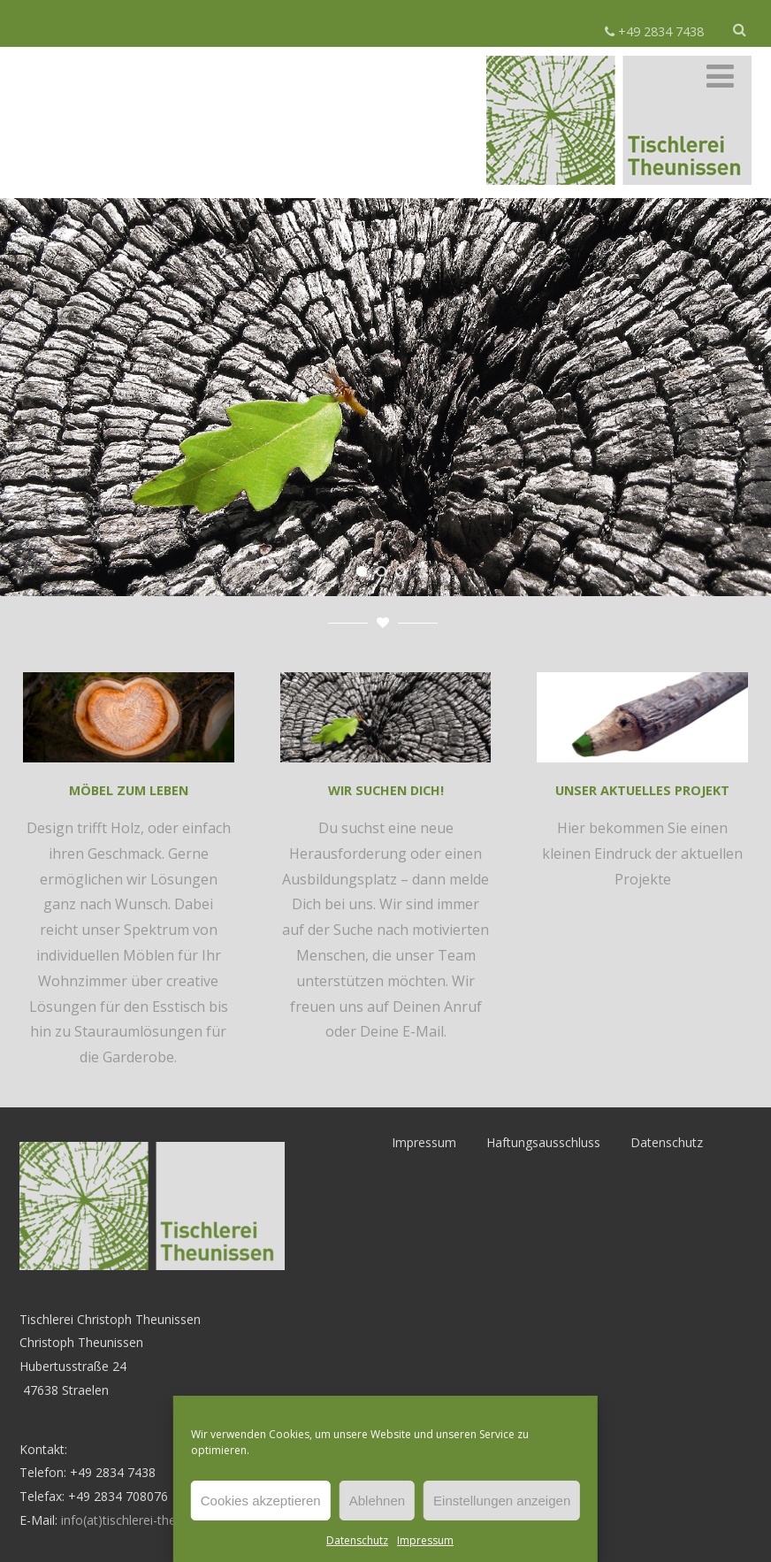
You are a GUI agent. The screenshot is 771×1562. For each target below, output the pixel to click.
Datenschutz (357, 1540)
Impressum (425, 1540)
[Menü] (720, 75)
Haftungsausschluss (543, 1142)
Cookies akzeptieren (261, 1500)
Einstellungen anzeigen (501, 1500)
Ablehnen (377, 1500)
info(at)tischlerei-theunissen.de (148, 1520)
